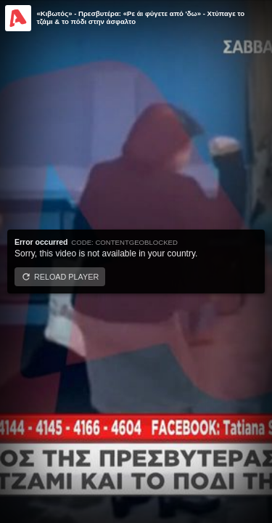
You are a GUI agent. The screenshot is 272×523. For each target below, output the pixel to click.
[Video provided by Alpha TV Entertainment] (18, 18)
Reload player (66, 276)
